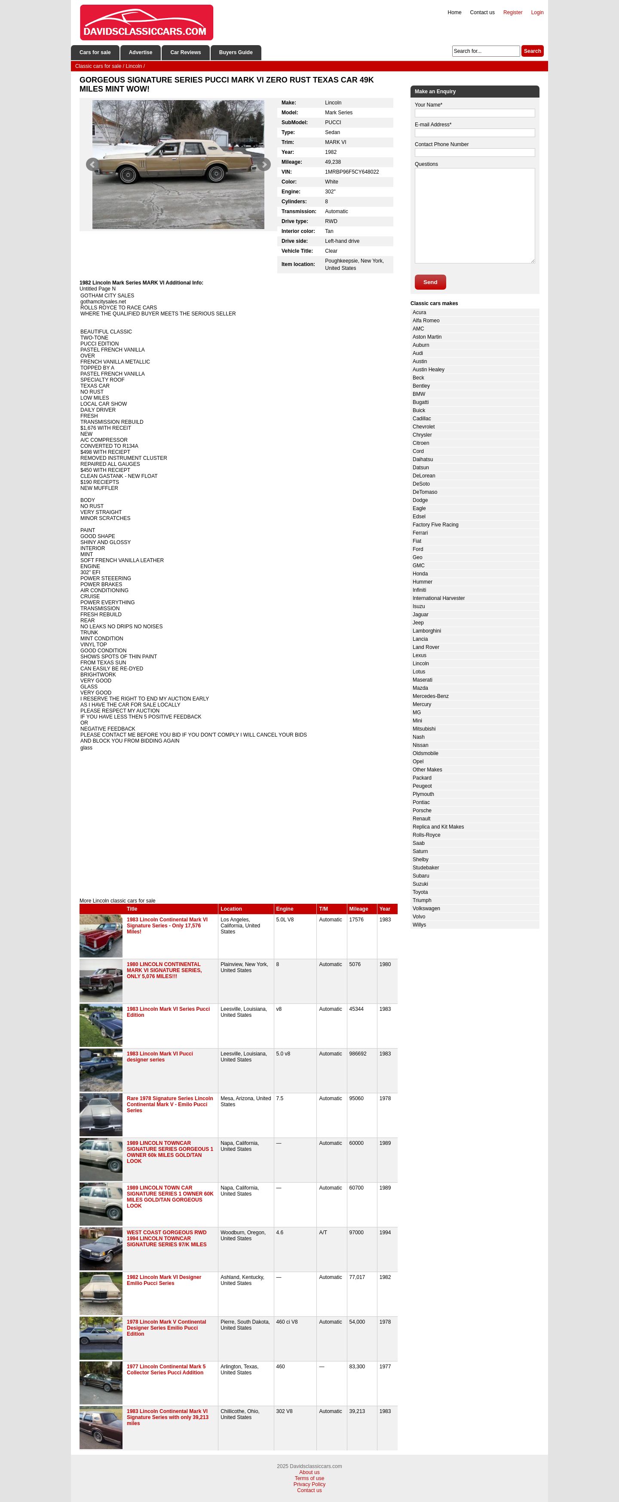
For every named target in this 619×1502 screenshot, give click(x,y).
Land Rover (426, 647)
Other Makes (427, 770)
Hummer (422, 582)
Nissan (421, 745)
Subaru (421, 876)
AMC (418, 329)
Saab (419, 843)
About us (309, 1472)
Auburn (421, 345)
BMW (419, 394)
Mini (417, 721)
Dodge (420, 500)
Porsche (422, 811)
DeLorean (424, 476)
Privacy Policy (310, 1484)
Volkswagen (426, 908)
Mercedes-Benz (431, 696)
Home (455, 12)
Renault (421, 819)
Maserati (422, 680)
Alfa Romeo (426, 321)
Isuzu (419, 606)
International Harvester (439, 598)
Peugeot (422, 786)
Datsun (421, 468)
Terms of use (310, 1478)
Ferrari (420, 533)
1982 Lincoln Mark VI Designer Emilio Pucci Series (164, 1280)
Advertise (141, 52)
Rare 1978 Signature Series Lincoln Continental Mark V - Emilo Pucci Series (170, 1104)
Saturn (420, 851)
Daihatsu (423, 459)
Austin (420, 361)
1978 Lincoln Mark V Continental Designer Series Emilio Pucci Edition (166, 1328)
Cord (418, 451)
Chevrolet (424, 427)
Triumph (422, 900)
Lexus (419, 655)
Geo (418, 557)
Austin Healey (428, 370)
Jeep (418, 623)
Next (264, 164)
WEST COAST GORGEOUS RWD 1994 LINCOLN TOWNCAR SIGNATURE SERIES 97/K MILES (167, 1239)
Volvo (419, 917)
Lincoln (421, 664)
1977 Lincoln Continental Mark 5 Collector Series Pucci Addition (166, 1370)
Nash (419, 737)
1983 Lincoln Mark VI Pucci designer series (160, 1057)
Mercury (422, 704)
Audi (418, 353)
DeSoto (421, 484)
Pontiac (421, 802)
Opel (418, 762)
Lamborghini (427, 631)
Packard (422, 778)
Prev (93, 164)
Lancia (420, 639)
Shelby (421, 860)
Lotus (419, 672)
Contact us (482, 12)
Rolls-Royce (427, 835)
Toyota (420, 892)
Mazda (420, 688)
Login (537, 12)
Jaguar (421, 615)
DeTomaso (425, 492)
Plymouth (423, 794)
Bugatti (421, 402)
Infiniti (419, 590)
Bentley (421, 386)
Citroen (421, 443)
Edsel (419, 517)
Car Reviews (185, 52)
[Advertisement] (239, 825)
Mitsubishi (424, 729)
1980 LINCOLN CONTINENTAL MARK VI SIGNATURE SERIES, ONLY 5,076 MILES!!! (164, 970)
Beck (418, 378)
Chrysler (422, 435)
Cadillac (422, 419)
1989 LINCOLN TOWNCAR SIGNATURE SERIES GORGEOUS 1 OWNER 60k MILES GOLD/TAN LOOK (170, 1152)
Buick (419, 410)
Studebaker (426, 868)
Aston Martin (427, 337)
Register (513, 12)
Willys (419, 925)
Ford (418, 549)
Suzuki (420, 884)
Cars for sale (95, 52)
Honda (420, 574)
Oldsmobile (425, 753)
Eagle (419, 508)
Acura (419, 312)
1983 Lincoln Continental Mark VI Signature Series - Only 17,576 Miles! (167, 926)
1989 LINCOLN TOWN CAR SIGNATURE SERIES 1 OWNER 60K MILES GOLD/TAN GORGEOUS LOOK (170, 1197)
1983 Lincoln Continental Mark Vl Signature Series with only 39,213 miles (167, 1417)
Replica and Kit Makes (438, 827)
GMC (419, 566)
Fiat (417, 541)
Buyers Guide (236, 52)
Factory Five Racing (436, 525)
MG (417, 713)
